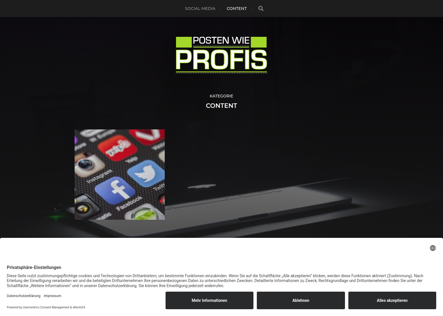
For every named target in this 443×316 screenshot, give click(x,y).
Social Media (200, 8)
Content (237, 8)
